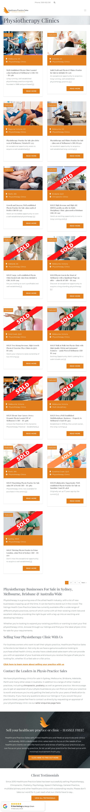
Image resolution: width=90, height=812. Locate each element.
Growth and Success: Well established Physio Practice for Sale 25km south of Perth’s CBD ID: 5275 (21, 208)
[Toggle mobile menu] (85, 10)
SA (61, 59)
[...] (33, 84)
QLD (62, 194)
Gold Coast (12, 334)
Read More (31, 91)
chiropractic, (29, 685)
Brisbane (55, 194)
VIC (19, 59)
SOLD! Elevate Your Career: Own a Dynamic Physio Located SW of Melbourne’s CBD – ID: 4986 (19, 418)
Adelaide (55, 59)
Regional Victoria (15, 129)
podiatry (40, 685)
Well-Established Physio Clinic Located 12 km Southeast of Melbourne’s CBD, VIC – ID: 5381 (22, 72)
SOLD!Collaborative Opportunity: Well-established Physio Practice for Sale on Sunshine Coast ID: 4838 (65, 485)
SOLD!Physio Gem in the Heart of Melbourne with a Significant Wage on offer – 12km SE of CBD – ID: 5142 (64, 277)
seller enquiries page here (48, 703)
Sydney (11, 539)
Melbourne (12, 59)
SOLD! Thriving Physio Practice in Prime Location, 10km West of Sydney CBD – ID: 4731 (22, 552)
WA (15, 194)
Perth (10, 194)
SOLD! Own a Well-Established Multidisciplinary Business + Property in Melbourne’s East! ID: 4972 (66, 418)
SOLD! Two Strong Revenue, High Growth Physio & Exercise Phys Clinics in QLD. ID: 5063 (22, 348)
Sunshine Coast (58, 472)
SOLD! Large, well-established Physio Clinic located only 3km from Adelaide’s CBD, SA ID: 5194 (21, 277)
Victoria (64, 264)
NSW (17, 539)
